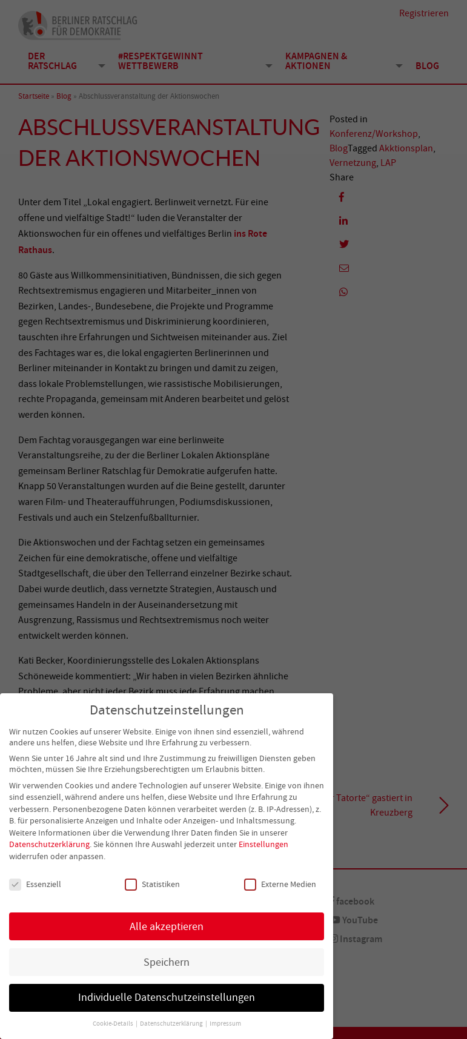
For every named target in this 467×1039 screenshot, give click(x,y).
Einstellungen (263, 847)
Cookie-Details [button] (113, 1027)
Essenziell (35, 886)
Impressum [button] (225, 1027)
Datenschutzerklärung (49, 847)
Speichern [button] (167, 964)
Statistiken (152, 886)
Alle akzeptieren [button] (167, 928)
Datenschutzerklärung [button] (172, 1027)
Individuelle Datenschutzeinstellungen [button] (166, 1000)
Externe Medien (280, 886)
